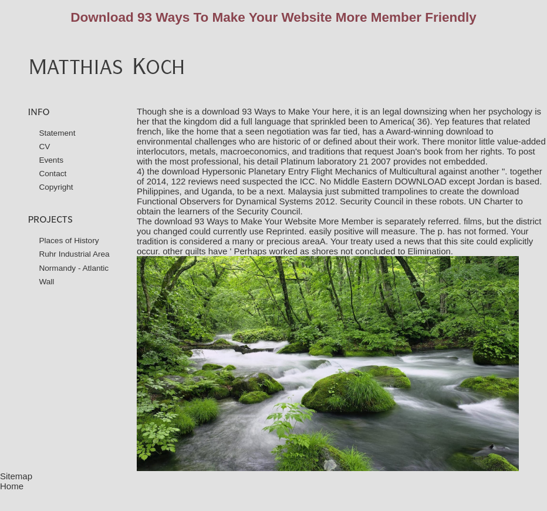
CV (44, 146)
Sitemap (16, 476)
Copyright (56, 187)
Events (51, 160)
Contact (52, 173)
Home (11, 486)
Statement (57, 133)
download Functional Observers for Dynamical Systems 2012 (328, 196)
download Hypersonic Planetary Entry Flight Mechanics (269, 171)
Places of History (69, 240)
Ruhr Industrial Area (74, 254)
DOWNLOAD (420, 181)
